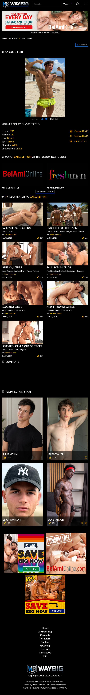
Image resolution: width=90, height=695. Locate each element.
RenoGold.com (55, 234)
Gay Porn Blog (45, 631)
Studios (45, 642)
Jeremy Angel (56, 454)
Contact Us (45, 652)
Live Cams (45, 649)
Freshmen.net (10, 274)
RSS (45, 656)
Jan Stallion (56, 519)
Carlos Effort (26, 38)
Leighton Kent (12, 519)
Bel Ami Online (10, 234)
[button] (67, 4)
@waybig (45, 645)
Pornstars (45, 638)
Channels (45, 635)
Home (4, 38)
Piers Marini (10, 454)
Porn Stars (13, 38)
